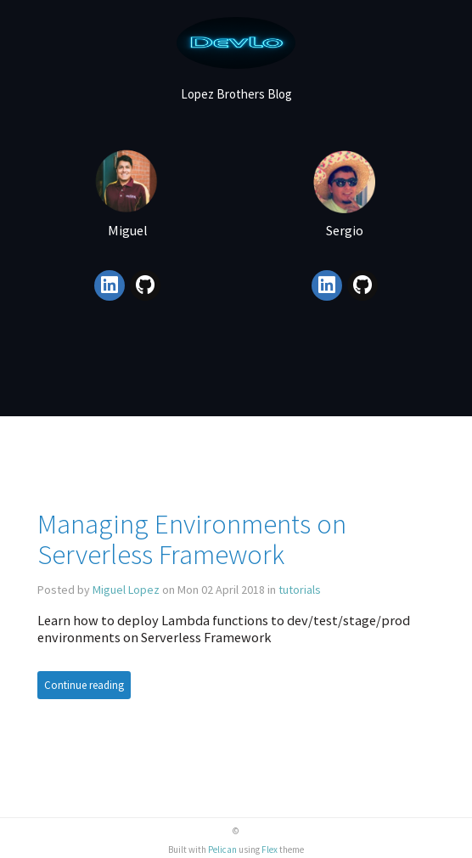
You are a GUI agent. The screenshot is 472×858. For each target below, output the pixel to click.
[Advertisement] (236, 374)
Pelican (222, 849)
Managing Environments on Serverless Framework (191, 539)
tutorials (299, 589)
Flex (269, 849)
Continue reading (84, 685)
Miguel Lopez (126, 589)
